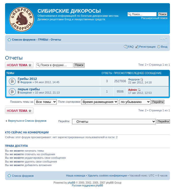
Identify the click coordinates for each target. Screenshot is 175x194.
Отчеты (56, 39)
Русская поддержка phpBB (87, 185)
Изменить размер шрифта (163, 38)
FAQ (131, 46)
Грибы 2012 (27, 79)
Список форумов (24, 39)
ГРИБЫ (43, 39)
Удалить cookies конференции (107, 175)
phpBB (71, 182)
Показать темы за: (33, 101)
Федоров (26, 82)
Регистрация (147, 46)
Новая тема (19, 65)
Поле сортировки (88, 101)
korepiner (26, 92)
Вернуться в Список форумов (27, 120)
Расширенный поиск (154, 18)
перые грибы (29, 89)
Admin (132, 89)
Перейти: (64, 121)
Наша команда (75, 175)
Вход (164, 46)
